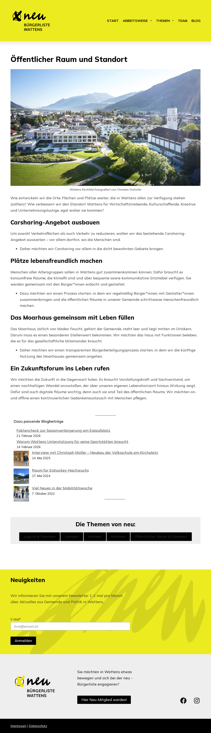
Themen (165, 20)
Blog (195, 21)
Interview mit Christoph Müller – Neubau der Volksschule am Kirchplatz (95, 452)
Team (182, 21)
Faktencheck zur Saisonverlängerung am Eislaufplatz (63, 430)
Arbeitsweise (138, 20)
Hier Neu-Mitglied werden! (104, 699)
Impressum (18, 726)
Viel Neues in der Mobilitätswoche (62, 488)
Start (113, 21)
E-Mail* (16, 619)
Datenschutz (38, 726)
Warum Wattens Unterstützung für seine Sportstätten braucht (72, 441)
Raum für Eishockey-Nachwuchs (60, 470)
